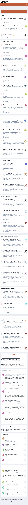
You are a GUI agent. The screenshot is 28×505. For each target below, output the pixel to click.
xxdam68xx (7, 430)
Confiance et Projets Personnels (11, 261)
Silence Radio (6, 55)
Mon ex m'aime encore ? (9, 93)
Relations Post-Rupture (9, 222)
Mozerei (7, 471)
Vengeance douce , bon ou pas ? (11, 382)
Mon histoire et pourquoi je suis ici (11, 470)
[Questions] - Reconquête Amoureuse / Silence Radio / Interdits (13, 320)
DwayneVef (14, 429)
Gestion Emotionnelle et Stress (10, 239)
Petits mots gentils (7, 34)
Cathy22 (8, 375)
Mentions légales (15, 499)
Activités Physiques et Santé (10, 250)
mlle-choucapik (9, 440)
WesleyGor (19, 429)
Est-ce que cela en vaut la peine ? (11, 400)
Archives (3, 317)
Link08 (7, 450)
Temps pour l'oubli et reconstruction (12, 129)
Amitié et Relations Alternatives (9, 196)
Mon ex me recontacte (8, 85)
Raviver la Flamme (7, 173)
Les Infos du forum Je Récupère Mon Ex (13, 18)
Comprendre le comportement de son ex (13, 141)
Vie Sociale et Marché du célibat (11, 272)
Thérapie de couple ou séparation (11, 184)
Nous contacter (14, 501)
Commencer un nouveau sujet (14, 11)
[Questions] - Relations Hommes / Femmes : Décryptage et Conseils (11, 334)
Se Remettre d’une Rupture (7, 117)
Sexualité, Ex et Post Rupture (10, 291)
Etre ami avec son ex (8, 199)
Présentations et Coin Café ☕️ (10, 25)
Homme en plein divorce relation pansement (13, 486)
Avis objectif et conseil (9, 412)
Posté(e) (14, 375)
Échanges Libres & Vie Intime (8, 288)
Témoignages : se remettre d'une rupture (13, 149)
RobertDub (24, 429)
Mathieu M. (3, 429)
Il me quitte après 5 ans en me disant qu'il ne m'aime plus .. (15, 374)
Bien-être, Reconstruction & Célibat (9, 236)
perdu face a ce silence (9, 390)
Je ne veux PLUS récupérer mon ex (12, 347)
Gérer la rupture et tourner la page (11, 120)
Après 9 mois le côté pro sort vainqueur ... (13, 481)
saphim (7, 445)
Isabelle (7, 477)
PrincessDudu (9, 455)
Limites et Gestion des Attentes (11, 210)
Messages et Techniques (9, 65)
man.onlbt (7, 429)
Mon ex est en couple (8, 76)
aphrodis (2, 430)
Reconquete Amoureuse (7, 41)
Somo (7, 488)
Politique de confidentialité (6, 499)
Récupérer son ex (7, 44)
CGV (21, 499)
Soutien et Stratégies (8, 163)
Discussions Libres (7, 303)
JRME (2, 15)
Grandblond (8, 460)
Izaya (11, 429)
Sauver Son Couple (5, 160)
